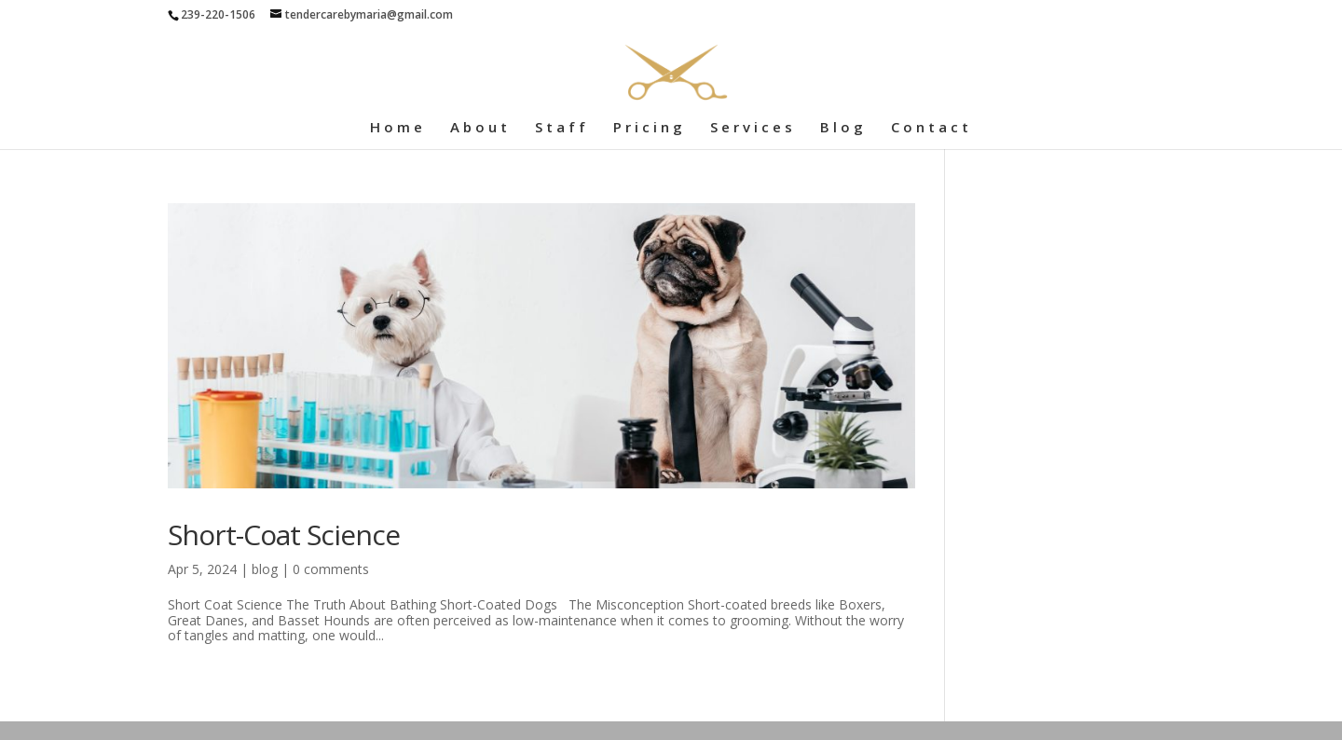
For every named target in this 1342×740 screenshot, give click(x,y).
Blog (843, 128)
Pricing (649, 128)
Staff (562, 128)
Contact (931, 128)
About (480, 128)
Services (753, 128)
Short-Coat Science (284, 534)
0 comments (331, 569)
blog (265, 569)
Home (398, 128)
